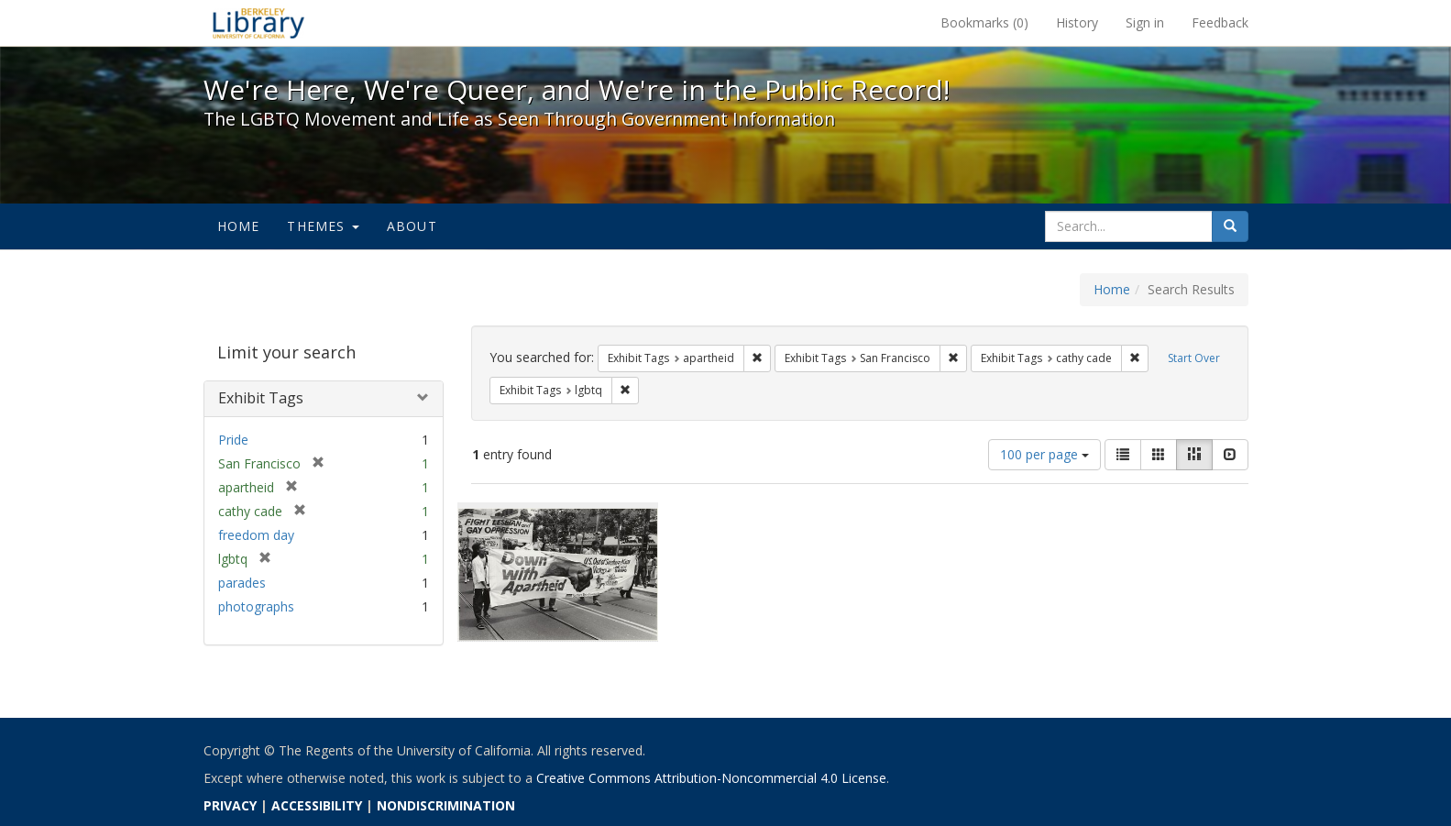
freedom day (256, 535)
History (1077, 22)
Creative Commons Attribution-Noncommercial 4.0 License (711, 778)
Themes (322, 226)
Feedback (1220, 22)
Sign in (1145, 22)
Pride (233, 439)
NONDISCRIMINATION (446, 805)
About (412, 226)
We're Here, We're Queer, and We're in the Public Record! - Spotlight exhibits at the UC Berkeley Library (258, 23)
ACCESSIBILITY (316, 805)
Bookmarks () (984, 22)
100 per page (1044, 454)
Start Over (1194, 358)
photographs (256, 606)
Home (238, 226)
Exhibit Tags (260, 398)
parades (242, 582)
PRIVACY (230, 805)
